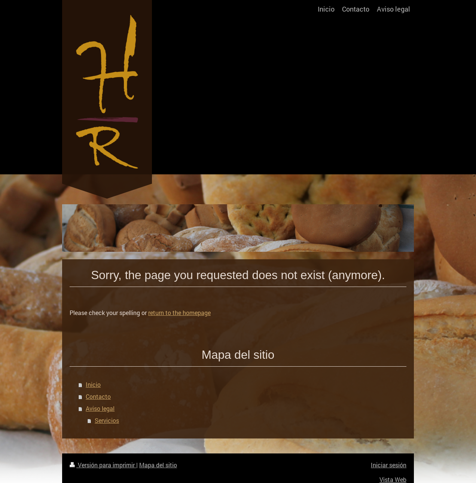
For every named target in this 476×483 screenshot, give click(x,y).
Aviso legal (100, 408)
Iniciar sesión (388, 465)
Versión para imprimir (103, 465)
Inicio (93, 384)
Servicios (107, 420)
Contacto (98, 396)
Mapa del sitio (158, 465)
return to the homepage (179, 313)
